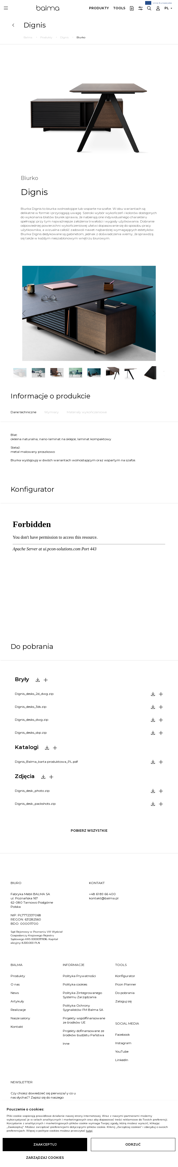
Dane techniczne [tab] (23, 412)
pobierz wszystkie (89, 831)
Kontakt (17, 1027)
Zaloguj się (123, 1001)
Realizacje (18, 1010)
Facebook (122, 1034)
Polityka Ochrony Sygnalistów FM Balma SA (83, 1007)
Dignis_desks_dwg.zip (31, 720)
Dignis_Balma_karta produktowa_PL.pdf (46, 762)
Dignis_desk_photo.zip (32, 791)
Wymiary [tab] (51, 412)
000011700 (29, 924)
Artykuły (17, 1001)
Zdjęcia (25, 776)
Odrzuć (133, 1144)
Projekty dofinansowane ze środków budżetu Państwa (83, 1033)
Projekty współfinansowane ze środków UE (84, 1020)
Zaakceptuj (45, 1144)
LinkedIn (121, 1060)
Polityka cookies (75, 984)
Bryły (22, 679)
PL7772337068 (29, 915)
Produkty (99, 8)
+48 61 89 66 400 (102, 894)
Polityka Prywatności (79, 976)
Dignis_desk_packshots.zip (35, 804)
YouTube (121, 1051)
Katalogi (26, 747)
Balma (48, 8)
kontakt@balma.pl (103, 898)
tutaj (89, 1130)
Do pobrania (125, 993)
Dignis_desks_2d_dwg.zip (34, 694)
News (15, 993)
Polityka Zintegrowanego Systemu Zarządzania (82, 995)
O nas (15, 984)
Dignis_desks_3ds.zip (30, 707)
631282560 (33, 919)
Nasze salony (20, 1018)
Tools (119, 8)
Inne (66, 1043)
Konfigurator (125, 976)
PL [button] (166, 8)
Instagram (123, 1043)
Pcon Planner (125, 984)
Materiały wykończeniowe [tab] (87, 412)
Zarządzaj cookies (45, 1158)
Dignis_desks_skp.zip (31, 732)
